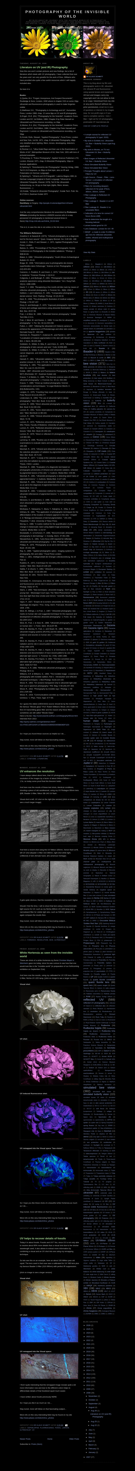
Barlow (108, 355)
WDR (103, 1266)
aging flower (94, 312)
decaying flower (96, 527)
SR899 (110, 1125)
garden (110, 620)
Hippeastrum (87, 701)
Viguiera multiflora (89, 1260)
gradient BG (111, 648)
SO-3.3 (112, 1106)
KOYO (95, 777)
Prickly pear (98, 965)
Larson (65, 1428)
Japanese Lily (96, 749)
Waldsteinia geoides (90, 1266)
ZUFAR (88, 1314)
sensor (110, 1073)
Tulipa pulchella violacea (102, 1176)
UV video (101, 1232)
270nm (110, 270)
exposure (109, 572)
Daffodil (102, 519)
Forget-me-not (108, 606)
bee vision (90, 363)
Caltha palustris (97, 409)
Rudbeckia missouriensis (100, 1034)
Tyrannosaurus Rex (90, 1184)
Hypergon (108, 727)
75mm (96, 300)
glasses (95, 639)
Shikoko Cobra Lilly (100, 1076)
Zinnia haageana (90, 1311)
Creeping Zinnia (109, 504)
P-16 (87, 937)
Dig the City (109, 541)
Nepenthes (87, 892)
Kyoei (105, 780)
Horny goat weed (89, 707)
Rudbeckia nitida (89, 1037)
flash (108, 589)
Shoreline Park (110, 1079)
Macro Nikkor (108, 822)
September (93, 1404)
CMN (102, 454)
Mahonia (103, 825)
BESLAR (112, 369)
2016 (88, 1363)
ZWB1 (96, 1314)
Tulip (113, 1173)
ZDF (91, 1302)
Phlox (85, 946)
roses (103, 1020)
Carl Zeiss (87, 423)
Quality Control (103, 977)
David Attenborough (90, 524)
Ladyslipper (101, 788)
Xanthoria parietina (105, 1285)
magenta (86, 825)
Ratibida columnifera (93, 994)
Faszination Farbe (101, 578)
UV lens (93, 1210)
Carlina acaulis (100, 423)
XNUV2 (95, 1297)
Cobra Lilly (108, 468)
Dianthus (97, 538)
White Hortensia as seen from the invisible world (46, 954)
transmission (91, 1167)
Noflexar (109, 901)
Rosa (91, 1020)
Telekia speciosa (89, 1156)
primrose (109, 965)
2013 (88, 1374)
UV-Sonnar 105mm (92, 1249)
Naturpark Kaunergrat (90, 878)
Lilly (110, 811)
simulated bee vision (99, 1087)
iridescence (111, 741)
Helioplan (108, 687)
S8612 (109, 1039)
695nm (88, 300)
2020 (88, 1348)
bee (98, 360)
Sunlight (97, 1145)
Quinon (99, 988)
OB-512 (88, 915)
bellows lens (102, 367)
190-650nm (108, 267)
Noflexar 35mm (89, 904)
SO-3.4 (89, 1108)
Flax (93, 592)
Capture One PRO (89, 420)
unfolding (86, 1196)
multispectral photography (93, 864)
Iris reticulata (110, 743)
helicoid (109, 684)
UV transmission (102, 1229)
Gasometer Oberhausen (92, 625)
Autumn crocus (108, 345)
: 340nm (86, 264)
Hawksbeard (110, 670)
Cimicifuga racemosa (95, 445)
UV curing (95, 1204)
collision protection (101, 474)
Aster (111, 343)
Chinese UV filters (92, 443)
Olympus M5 (102, 918)
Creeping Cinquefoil (91, 504)
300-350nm (108, 275)
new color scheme (95, 895)
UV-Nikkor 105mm (105, 1240)
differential (96, 541)
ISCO (88, 746)
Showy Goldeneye (92, 1081)
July (90, 1430)
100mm (109, 264)
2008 (88, 1393)
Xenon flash (100, 1294)
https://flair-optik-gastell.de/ (95, 715)
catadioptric (111, 431)
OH (114, 915)
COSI (88, 502)
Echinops (109, 549)
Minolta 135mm (99, 847)
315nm (85, 281)
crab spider (98, 502)
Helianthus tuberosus (94, 684)
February (93, 1449)
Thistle (100, 1159)
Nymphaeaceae (91, 912)
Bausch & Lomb (97, 358)
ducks (110, 547)
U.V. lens (105, 1184)
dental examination (105, 530)
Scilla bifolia (97, 1065)
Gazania (111, 625)
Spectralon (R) (104, 1117)
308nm (94, 278)
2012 (88, 1378)
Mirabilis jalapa (89, 850)
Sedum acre (102, 1068)
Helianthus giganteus (90, 682)
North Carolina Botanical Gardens (103, 906)
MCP (110, 831)
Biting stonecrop (89, 381)
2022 (88, 1340)
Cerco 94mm (110, 437)
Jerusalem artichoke (104, 760)
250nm (94, 270)
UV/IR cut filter (107, 1249)
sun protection (92, 1142)
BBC (109, 358)
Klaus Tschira (102, 772)
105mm (86, 267)
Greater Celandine (100, 653)
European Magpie (89, 569)
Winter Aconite (109, 1277)
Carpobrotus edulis (105, 426)
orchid (98, 929)
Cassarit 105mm (97, 429)
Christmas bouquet (108, 443)
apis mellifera (106, 334)
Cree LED (108, 502)
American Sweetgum (94, 317)
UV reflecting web (107, 1221)
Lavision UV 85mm (97, 794)
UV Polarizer (104, 1218)
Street (104, 1137)
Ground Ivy (99, 659)
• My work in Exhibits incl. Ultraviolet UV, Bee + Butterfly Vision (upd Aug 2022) (99, 143)
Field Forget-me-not (101, 580)
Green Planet (99, 656)
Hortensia (112, 707)
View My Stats (89, 252)
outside (97, 935)
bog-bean (90, 389)
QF (92, 977)
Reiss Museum (98, 1008)
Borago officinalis (98, 392)
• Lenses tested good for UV (95, 225)
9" (111, 300)
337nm (110, 284)
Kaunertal (101, 766)
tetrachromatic (88, 1159)
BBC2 (85, 360)
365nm (112, 286)
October (92, 1400)
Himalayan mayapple (103, 698)
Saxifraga (87, 1053)
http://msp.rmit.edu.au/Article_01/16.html (42, 221)
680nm (113, 298)
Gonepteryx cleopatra (94, 645)
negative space (106, 890)
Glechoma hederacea (108, 639)
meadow (86, 833)
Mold (98, 853)
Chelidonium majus (108, 440)
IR (88, 741)
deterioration (87, 535)
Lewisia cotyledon (91, 808)
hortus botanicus (92, 710)
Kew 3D (110, 766)
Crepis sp (90, 507)
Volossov (101, 1263)
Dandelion (94, 521)
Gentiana (98, 631)
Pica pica (99, 949)
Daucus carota (108, 521)
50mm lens (87, 298)
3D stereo (96, 292)
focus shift (87, 603)
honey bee (102, 704)
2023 (88, 1336)
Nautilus (104, 878)
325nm (86, 284)
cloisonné (94, 454)
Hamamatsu (87, 662)
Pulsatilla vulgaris (100, 974)
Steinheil (107, 1131)
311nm (102, 278)
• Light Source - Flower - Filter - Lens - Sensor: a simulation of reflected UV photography (99, 180)
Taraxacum (108, 1148)
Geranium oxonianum (91, 634)
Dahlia (110, 519)
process (109, 968)
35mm (104, 286)
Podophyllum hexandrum (92, 954)
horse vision (102, 707)
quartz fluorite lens (99, 982)
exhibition (98, 572)
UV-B (104, 1235)
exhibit (86, 572)
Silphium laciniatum (104, 1084)
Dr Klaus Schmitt (94, 76)
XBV (85, 1288)
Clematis (105, 448)
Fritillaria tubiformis (92, 614)
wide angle (111, 1271)
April (91, 1441)
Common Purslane (98, 485)
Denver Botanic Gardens (91, 533)
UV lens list (102, 1210)
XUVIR (110, 1297)
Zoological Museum (108, 1311)
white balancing (98, 1271)
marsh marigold (92, 831)
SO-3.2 (105, 1106)
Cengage (99, 434)
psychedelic (100, 971)
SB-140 (97, 1053)
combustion (101, 482)
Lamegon (112, 788)
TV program (107, 1182)
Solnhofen (86, 1114)
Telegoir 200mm (106, 1153)
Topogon (112, 1165)
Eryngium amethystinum (103, 564)
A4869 (100, 303)
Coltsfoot (92, 482)
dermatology (107, 533)
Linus (92, 817)
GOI (87, 642)
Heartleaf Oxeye (105, 673)
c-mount (109, 403)
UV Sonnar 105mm (90, 1224)
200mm (86, 270)
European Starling (105, 569)
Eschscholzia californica (92, 566)
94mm (92, 303)
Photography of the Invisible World (67, 14)
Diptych (86, 547)
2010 (88, 1385)
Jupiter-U (88, 763)
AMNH (109, 317)
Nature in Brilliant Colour (103, 875)
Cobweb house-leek (92, 471)
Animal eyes (108, 326)
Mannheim (98, 828)
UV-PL (92, 1243)
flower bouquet (98, 594)
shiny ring (98, 1079)
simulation (103, 1100)
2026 (88, 1325)
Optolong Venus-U (109, 923)
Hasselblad (99, 670)
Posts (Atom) (36, 1444)
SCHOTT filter (88, 1059)
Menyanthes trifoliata (99, 833)
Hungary (97, 724)
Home (49, 1439)
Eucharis (109, 566)
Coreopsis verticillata (90, 499)
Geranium (108, 631)
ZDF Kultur (100, 1302)
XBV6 (94, 1291)
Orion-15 (99, 932)
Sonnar (110, 1114)
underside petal (106, 1193)
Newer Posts (25, 1439)
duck (103, 547)
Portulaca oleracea (89, 960)
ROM (85, 1020)
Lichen (107, 808)
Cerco (96, 437)
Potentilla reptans (104, 963)
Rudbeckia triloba (105, 1037)
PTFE (111, 971)
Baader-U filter (110, 352)
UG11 (113, 1187)
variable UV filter (98, 1255)
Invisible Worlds (109, 738)
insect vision (107, 732)
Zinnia (88, 1308)
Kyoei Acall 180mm (97, 783)
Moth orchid (87, 859)
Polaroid (90, 957)
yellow (106, 1300)
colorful (104, 479)
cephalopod (33, 1428)
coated (98, 468)
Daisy (85, 521)
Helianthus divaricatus (102, 679)
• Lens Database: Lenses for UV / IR (98, 229)
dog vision (95, 547)
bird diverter (102, 375)
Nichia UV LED (109, 898)
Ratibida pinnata (109, 994)
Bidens (103, 372)
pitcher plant (87, 951)
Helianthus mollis (108, 682)
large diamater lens (92, 791)
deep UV (87, 530)
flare (84, 589)
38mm (105, 289)
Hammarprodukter (108, 665)
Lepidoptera (95, 802)
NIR (94, 901)
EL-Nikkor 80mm (101, 555)
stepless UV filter (105, 1134)
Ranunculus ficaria (108, 991)
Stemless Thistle (89, 1134)
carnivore (90, 426)
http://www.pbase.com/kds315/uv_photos (37, 749)
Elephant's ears (96, 558)
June (91, 1434)
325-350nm (107, 281)
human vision (91, 721)
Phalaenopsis (89, 943)
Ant (84, 331)
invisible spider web (91, 738)
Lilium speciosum (99, 811)
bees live (109, 364)
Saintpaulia (87, 1042)
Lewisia (109, 805)
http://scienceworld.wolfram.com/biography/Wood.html (55, 716)
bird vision (98, 378)
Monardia (109, 853)
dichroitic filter (108, 538)
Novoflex (100, 909)
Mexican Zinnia (90, 839)
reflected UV (93, 999)
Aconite (86, 306)
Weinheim (87, 1269)
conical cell (109, 493)
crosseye (86, 513)
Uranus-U (97, 1201)
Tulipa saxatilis (89, 1179)
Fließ (100, 592)
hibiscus (86, 696)
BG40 (95, 372)
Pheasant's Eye (106, 943)
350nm (96, 286)
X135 (113, 1283)
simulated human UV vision (93, 1097)
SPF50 (109, 1120)
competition (87, 493)
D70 (94, 519)
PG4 (98, 940)
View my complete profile (95, 126)
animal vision (88, 329)
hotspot (104, 710)
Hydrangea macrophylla (91, 727)
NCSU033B (102, 884)
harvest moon (88, 670)
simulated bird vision (102, 1091)
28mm (96, 272)
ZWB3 (110, 1314)
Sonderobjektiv (99, 1114)
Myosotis (103, 870)
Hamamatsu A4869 (90, 665)
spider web (94, 1122)
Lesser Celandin (109, 802)
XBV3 (108, 1288)
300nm (85, 278)
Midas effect (111, 842)
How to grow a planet (100, 712)
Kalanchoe (102, 763)
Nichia (96, 898)
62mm (105, 298)
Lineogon (86, 814)
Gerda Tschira (101, 637)
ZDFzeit (109, 1302)
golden (102, 642)
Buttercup (86, 400)
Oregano (108, 929)
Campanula (109, 412)
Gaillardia (109, 617)
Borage (85, 392)
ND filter (112, 884)
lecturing (96, 797)
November (93, 1396)
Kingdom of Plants (104, 769)
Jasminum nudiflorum (91, 752)
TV (96, 1182)
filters (106, 583)
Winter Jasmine (92, 1280)
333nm (94, 284)
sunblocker (108, 1142)
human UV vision (105, 718)
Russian (86, 1039)
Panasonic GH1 (97, 937)
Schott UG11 (92, 1062)
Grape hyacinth (94, 651)
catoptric (89, 434)
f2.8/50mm (87, 575)
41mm (96, 295)
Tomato (103, 1165)
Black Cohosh (102, 381)
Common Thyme (104, 488)
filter (99, 583)
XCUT (113, 1291)
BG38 (88, 372)
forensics (98, 606)
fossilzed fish (95, 609)
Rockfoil (110, 1017)
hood (110, 704)
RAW (88, 996)
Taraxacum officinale (91, 1151)
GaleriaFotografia (99, 620)
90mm (85, 303)
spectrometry (99, 1120)
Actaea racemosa (98, 306)
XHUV (111, 1294)
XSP (102, 1297)
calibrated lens (89, 406)
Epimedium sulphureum (96, 561)
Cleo (113, 448)
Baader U (104, 348)
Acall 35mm (109, 303)
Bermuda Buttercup (99, 369)
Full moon (87, 617)
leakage (86, 797)
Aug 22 (94, 1425)
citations (31, 759)
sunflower (86, 1145)
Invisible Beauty (106, 735)
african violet (102, 309)
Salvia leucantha (102, 1042)
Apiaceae (90, 334)
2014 (88, 1370)
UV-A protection (89, 1235)
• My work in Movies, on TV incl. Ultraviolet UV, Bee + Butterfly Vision (96, 152)
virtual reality (88, 1263)
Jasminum (108, 749)
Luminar (110, 819)
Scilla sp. (107, 1065)
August (92, 1407)
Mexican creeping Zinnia (103, 836)
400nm (105, 292)
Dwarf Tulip (87, 549)
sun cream (111, 1139)
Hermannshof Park (89, 693)
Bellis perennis (89, 367)
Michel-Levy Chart (98, 842)
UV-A (110, 1232)
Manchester (87, 828)
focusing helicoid (101, 603)
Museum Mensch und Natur (103, 867)
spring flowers (88, 1125)
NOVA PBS (90, 909)
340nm (86, 286)
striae (111, 1137)
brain (110, 392)
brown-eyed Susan (99, 395)
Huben (110, 715)
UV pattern (103, 1215)
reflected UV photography (94, 1003)
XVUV (85, 1300)
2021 (88, 1344)
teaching (105, 1151)
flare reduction (96, 589)
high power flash (100, 696)
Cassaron (109, 429)
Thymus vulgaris (101, 1162)
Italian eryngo (99, 746)
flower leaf (109, 594)
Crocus (109, 507)
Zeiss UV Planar (99, 1305)
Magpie (94, 825)
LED (105, 797)
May (91, 1437)
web (110, 1266)
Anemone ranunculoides (91, 326)
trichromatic (87, 1170)
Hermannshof (105, 690)
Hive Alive (102, 701)
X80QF (89, 1285)
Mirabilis (110, 847)
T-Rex (99, 1148)
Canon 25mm (107, 417)
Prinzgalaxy (97, 968)
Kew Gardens (88, 769)
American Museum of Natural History (102, 315)
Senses (101, 1073)
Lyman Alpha (88, 822)
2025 (88, 1329)
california (102, 406)
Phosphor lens (98, 946)
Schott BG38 (107, 1056)
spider (85, 1122)
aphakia (112, 331)
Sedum (91, 1068)
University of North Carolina (102, 1196)
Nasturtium (99, 873)
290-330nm (105, 272)
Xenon (88, 1294)
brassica (86, 395)
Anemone (91, 323)
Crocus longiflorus (89, 510)
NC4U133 (102, 881)
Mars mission (110, 828)
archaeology (87, 337)
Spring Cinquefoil (107, 1122)
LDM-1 (109, 794)
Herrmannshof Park (106, 693)
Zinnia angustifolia (104, 1308)
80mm (105, 300)
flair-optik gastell (106, 586)
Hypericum (87, 729)
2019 (88, 1351)
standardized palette (90, 1128)
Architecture (100, 337)
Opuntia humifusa (101, 926)
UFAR (98, 1187)
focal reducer (99, 600)
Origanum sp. (88, 932)
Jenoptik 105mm (109, 752)
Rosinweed (111, 1020)
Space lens (88, 1117)
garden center (88, 622)
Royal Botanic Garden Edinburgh (97, 1023)
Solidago (99, 1111)
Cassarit (86, 429)
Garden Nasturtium (105, 622)
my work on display (90, 870)
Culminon (99, 513)
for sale (112, 603)
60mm (97, 298)
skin (51, 940)
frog (102, 614)
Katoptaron (90, 766)
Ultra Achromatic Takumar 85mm (99, 1190)
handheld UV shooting (93, 667)
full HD (109, 614)
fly (90, 600)
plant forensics (107, 951)
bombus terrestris (105, 389)
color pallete (102, 476)
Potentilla (102, 960)
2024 (88, 1333)
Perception (109, 937)
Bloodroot (96, 386)
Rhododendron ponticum (92, 1014)
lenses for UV (101, 800)
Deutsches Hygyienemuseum (105, 535)
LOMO (102, 819)
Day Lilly (105, 524)
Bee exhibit (109, 360)
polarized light (109, 954)
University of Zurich (91, 1198)
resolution (42, 940)
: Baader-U (98, 264)
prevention (87, 965)
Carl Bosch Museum (106, 420)
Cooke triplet (107, 496)
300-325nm (96, 275)
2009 (88, 1389)
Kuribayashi (107, 777)
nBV (94, 881)
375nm (89, 289)
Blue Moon (111, 386)
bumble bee (107, 398)
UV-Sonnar (111, 1246)
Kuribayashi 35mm (90, 780)
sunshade (107, 1145)
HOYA (113, 712)
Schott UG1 (110, 1059)
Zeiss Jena (87, 1305)
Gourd (102, 648)
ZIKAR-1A (111, 1305)
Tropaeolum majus (102, 1173)
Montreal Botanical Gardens (93, 856)
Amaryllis (105, 312)
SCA (106, 1053)
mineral (89, 845)
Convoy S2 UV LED (91, 496)
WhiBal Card (101, 1269)
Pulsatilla (86, 974)
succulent (101, 1139)
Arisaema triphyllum (101, 340)
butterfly (98, 400)
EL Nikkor (105, 552)
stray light (96, 1137)
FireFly (95, 586)
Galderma (86, 620)
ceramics (86, 437)
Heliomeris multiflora (91, 687)
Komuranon (103, 774)
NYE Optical (110, 909)
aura (91, 345)
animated (99, 329)
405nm (113, 292)
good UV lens (110, 645)
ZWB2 (103, 1314)
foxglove (102, 611)
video (98, 1257)
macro (98, 822)
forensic (31, 940)
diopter (110, 544)
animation (109, 329)
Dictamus (86, 541)
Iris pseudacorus (97, 743)
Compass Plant (105, 490)
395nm (113, 289)
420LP (103, 295)
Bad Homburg (90, 355)
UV (33, 1430)
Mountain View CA (102, 859)
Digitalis (86, 544)
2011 (88, 1381)
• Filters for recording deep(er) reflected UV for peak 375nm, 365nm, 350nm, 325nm (96, 189)
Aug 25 (94, 1421)
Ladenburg (89, 788)
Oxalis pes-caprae (109, 935)
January (92, 1452)
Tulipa (88, 1176)
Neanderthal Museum (93, 887)
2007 (88, 1457)
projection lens (88, 971)
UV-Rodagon (100, 1246)
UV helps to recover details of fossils (43, 1238)
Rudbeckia (105, 1025)
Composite (99, 493)
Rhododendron (107, 1011)
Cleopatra (90, 451)
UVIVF (103, 1252)
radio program (110, 988)
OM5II (94, 920)
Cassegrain (99, 431)
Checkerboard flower (92, 440)
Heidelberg (87, 676)
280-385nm (87, 272)
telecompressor (92, 1153)
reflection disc (100, 1006)
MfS (104, 839)
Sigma (104, 1081)
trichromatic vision (102, 1170)
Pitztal (97, 951)
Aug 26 (94, 1411)
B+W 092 (87, 348)
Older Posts (74, 1439)
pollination (108, 957)
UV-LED (105, 1238)
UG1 (105, 1187)
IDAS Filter (101, 729)
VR (111, 1263)
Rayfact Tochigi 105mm (104, 996)
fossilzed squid (108, 609)
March (91, 1445)
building (97, 398)
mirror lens (102, 850)
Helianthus (99, 676)
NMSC (101, 901)
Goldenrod (111, 642)
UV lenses (106, 1212)
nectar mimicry (89, 890)
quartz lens (88, 985)
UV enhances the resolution (37, 771)
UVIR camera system (90, 1252)
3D (87, 292)
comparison (87, 490)
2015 (88, 1366)
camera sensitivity (95, 412)
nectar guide (108, 887)
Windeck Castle (95, 1277)
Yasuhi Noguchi (95, 1300)
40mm (88, 295)
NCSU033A (90, 884)
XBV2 (98, 1288)
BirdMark (110, 378)
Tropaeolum (90, 1173)
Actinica (109, 306)
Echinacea (99, 549)
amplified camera (89, 320)
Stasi (99, 1131)
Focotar (109, 600)
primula (85, 968)
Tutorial (86, 1182)
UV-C (97, 1238)
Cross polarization (106, 510)
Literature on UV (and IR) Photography (44, 67)
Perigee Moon (88, 940)
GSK (110, 659)
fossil (58, 1428)
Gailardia (99, 617)
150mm (97, 267)
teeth (113, 1151)
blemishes (86, 386)
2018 (88, 1355)
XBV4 (85, 1291)
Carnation (112, 423)
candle (95, 417)
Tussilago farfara (106, 1179)
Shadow (86, 1076)
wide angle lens (91, 1274)
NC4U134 (112, 881)
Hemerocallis (88, 690)
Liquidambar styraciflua (105, 817)
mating (103, 831)
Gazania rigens (95, 628)
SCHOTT (95, 1056)
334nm (102, 284)
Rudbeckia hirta (108, 1031)
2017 (88, 1359)
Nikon (88, 901)
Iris (87, 743)
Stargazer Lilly (88, 1131)
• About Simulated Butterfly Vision (97, 164)
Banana (100, 355)
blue (103, 386)
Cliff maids (101, 451)
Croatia (100, 507)
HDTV (89, 673)
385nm (97, 289)
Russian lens (98, 1039)
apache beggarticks (97, 331)
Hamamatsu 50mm (104, 662)
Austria (97, 345)
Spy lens (101, 1125)
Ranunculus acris (92, 991)
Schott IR (100, 1059)
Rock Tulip (100, 1017)
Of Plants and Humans (102, 915)
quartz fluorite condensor (104, 980)
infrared (95, 732)
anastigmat (103, 320)
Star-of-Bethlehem (106, 1128)
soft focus (100, 1108)
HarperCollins (108, 667)
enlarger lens (110, 558)
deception (109, 527)
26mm (102, 270)
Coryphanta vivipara (108, 499)
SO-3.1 (97, 1106)
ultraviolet (60, 940)
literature (42, 759)
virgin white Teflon (105, 1260)
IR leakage (98, 741)
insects (85, 735)
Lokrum (94, 819)
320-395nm (96, 281)
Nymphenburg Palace (107, 912)
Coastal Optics (102, 462)
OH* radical (90, 918)
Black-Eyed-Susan (105, 384)
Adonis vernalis (88, 309)
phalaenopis (108, 940)
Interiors (94, 735)
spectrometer (87, 1120)
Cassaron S (87, 431)
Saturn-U (107, 1051)
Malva (111, 825)
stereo (86, 1137)
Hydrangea (108, 724)
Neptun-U (97, 892)
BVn (99, 403)
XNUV (85, 1297)
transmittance (106, 1167)
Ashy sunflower (100, 343)
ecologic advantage (90, 552)
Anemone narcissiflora (105, 323)
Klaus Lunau (88, 772)
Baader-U (89, 351)
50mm (110, 295)
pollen (99, 957)
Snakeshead (87, 1106)
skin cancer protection (104, 1103)
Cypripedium (101, 516)
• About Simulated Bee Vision (95, 168)
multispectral (106, 862)
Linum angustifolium (100, 814)
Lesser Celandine (94, 805)
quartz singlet (102, 985)
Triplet (113, 1170)
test (110, 1156)
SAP (99, 1051)
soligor (109, 1111)
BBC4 (92, 360)
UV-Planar (104, 1243)
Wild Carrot (104, 1274)
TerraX (102, 1156)
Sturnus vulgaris (88, 1139)
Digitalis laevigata (98, 544)
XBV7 (106, 1291)
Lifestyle (86, 811)
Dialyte (88, 538)
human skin (88, 718)
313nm (110, 278)
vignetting (109, 1257)
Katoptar (112, 763)
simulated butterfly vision (96, 1094)
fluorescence (47, 1428)
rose (97, 1020)
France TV (111, 611)
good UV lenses (91, 648)
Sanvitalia (99, 1048)
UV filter (106, 1204)
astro (85, 345)
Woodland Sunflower (100, 1283)
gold (94, 642)
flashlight (86, 592)
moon (110, 856)
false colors (101, 575)
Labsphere (111, 786)
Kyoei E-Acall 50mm (98, 786)
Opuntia (88, 926)
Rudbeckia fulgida (92, 1028)
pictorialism (109, 949)
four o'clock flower (89, 611)
